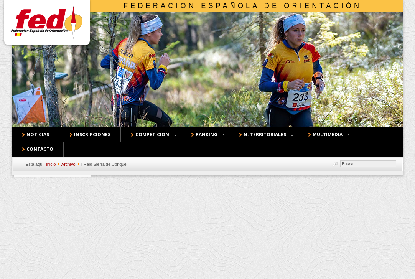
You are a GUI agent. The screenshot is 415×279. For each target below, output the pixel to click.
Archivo (68, 164)
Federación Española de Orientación (243, 6)
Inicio (51, 164)
